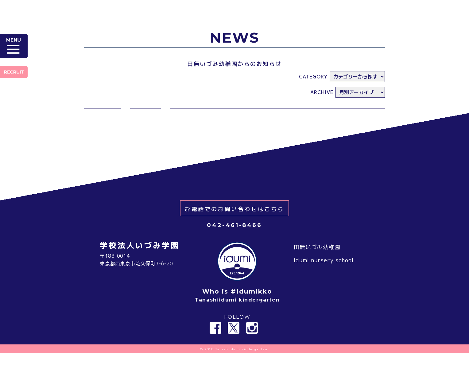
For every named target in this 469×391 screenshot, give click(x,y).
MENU (14, 46)
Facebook (215, 366)
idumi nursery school (324, 298)
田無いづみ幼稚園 (317, 285)
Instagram (252, 366)
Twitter (233, 366)
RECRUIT (14, 72)
